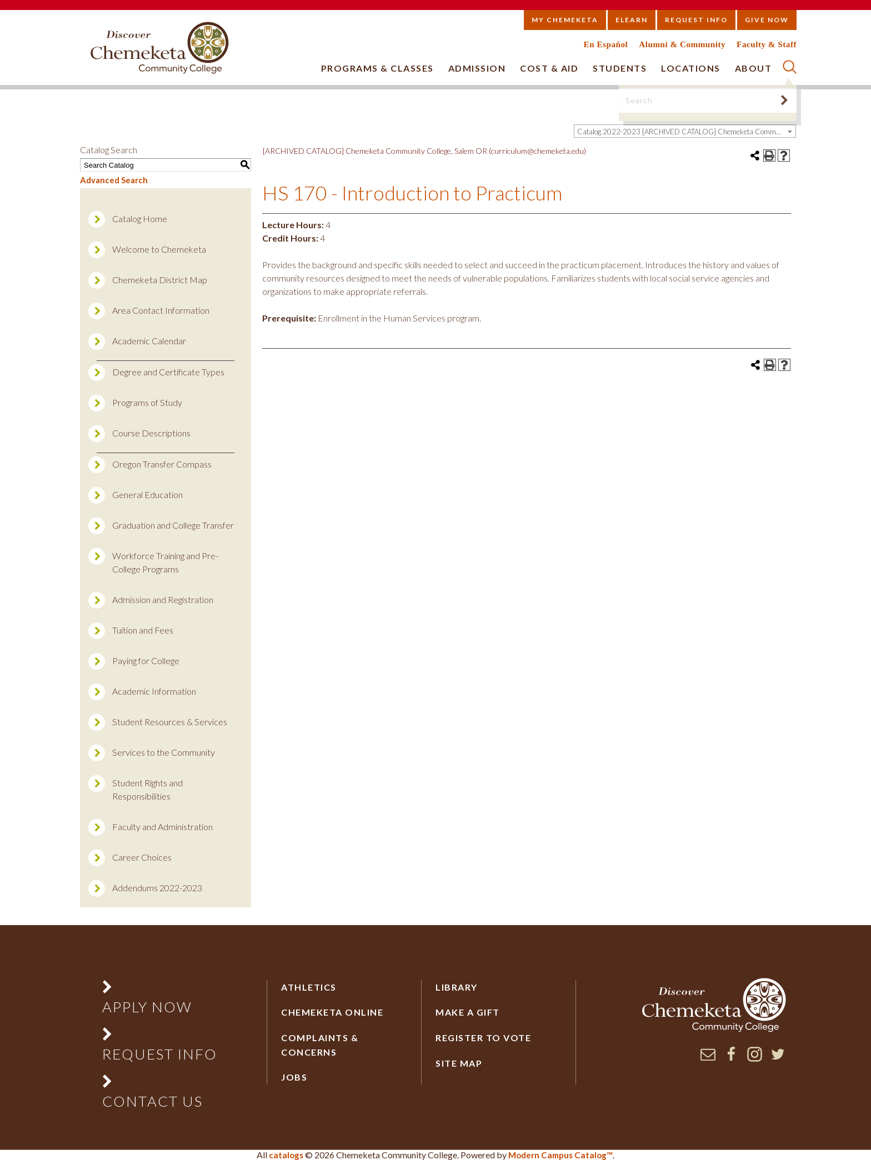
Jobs (294, 1077)
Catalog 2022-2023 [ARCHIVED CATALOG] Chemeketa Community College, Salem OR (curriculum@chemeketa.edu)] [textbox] (686, 131)
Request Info (696, 20)
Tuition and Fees (142, 630)
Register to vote (483, 1037)
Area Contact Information (160, 310)
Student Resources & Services (169, 721)
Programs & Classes (377, 68)
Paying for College (145, 660)
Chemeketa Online (332, 1012)
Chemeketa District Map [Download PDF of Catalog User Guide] (159, 279)
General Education (147, 494)
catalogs (286, 1155)
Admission (477, 68)
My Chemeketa (565, 20)
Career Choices (142, 857)
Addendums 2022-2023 (157, 887)
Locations (690, 68)
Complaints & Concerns (319, 1044)
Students (620, 68)
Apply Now (147, 1007)
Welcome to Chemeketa (159, 249)
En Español (606, 44)
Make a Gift (468, 1012)
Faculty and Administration (162, 826)
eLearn (631, 20)
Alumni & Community (682, 44)
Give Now (767, 20)
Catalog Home (139, 218)
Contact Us (152, 1101)
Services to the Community (163, 752)
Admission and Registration (162, 599)
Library (457, 987)
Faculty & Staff (767, 44)
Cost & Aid (549, 68)
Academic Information (154, 691)
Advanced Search (114, 180)
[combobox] (685, 131)
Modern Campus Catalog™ (560, 1155)
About (753, 68)
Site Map (459, 1063)
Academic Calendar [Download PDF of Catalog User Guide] (149, 340)
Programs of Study (147, 402)
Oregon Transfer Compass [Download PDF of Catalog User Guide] (162, 464)
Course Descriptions (151, 433)
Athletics (309, 987)
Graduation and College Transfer (173, 525)
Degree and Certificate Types (168, 371)
